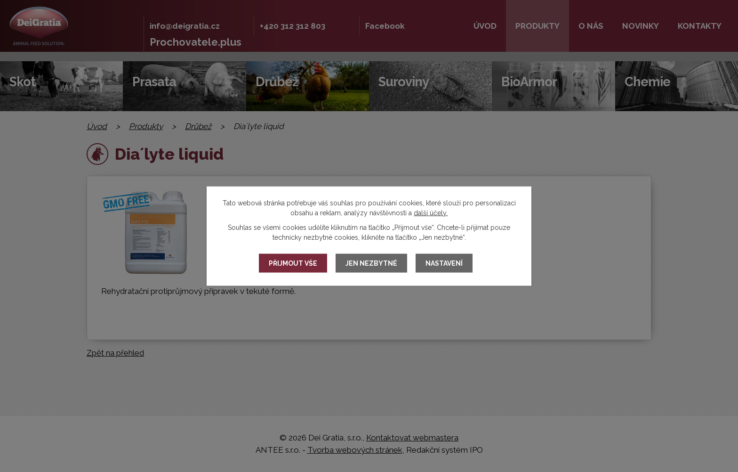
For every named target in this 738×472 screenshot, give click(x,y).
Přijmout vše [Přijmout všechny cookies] (293, 263)
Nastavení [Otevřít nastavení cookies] (444, 263)
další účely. (431, 213)
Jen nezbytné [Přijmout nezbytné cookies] (371, 263)
